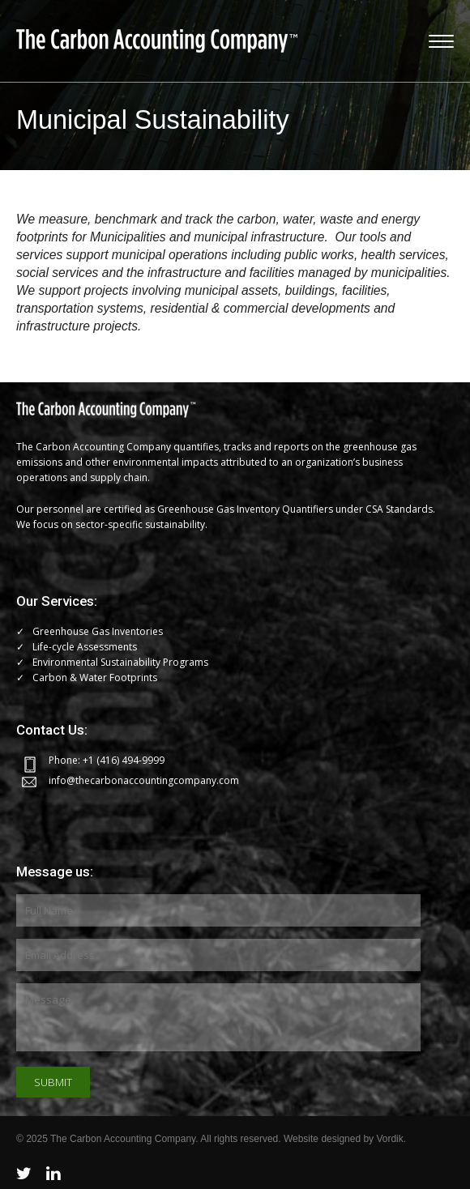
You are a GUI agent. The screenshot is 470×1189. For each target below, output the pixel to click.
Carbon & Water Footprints (94, 677)
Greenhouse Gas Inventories (97, 631)
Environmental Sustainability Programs (120, 662)
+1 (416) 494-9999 (123, 760)
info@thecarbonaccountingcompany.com (144, 780)
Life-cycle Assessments (84, 647)
